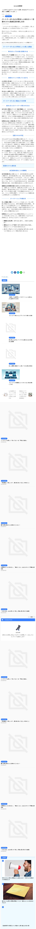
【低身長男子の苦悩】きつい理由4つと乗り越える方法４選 (16, 900)
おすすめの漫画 (4, 910)
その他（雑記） (5, 276)
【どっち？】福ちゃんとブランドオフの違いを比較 (27, 301)
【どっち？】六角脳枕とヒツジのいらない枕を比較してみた (27, 354)
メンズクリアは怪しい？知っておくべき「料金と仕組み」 (15, 415)
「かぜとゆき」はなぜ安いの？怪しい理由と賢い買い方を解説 (16, 585)
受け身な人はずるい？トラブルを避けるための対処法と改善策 (27, 314)
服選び (2, 915)
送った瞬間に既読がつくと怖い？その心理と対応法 (27, 334)
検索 (32, 591)
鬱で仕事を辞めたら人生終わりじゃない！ (11, 499)
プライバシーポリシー (15, 922)
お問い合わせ (22, 922)
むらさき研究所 (18, 6)
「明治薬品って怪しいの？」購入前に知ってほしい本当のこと (16, 457)
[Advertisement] (12, 242)
